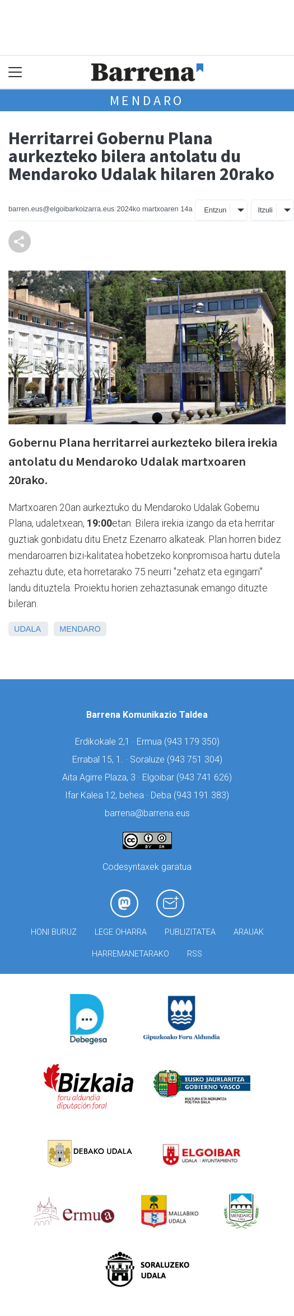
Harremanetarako (130, 954)
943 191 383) (202, 795)
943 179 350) (193, 741)
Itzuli (265, 210)
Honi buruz (54, 932)
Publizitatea (190, 932)
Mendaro (147, 100)
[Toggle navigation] (15, 72)
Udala (27, 628)
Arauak (249, 932)
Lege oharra (121, 932)
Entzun (215, 210)
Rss (194, 954)
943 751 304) (196, 759)
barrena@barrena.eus (147, 813)
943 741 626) (205, 777)
